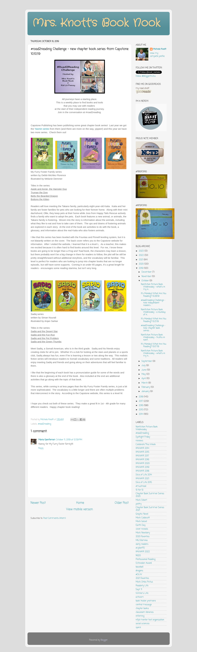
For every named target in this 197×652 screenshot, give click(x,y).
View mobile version (79, 509)
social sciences (142, 623)
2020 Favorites (142, 536)
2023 (141, 251)
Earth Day (140, 525)
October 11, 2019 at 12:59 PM (69, 439)
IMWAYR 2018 (142, 471)
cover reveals (142, 529)
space (138, 627)
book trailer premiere (146, 601)
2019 (141, 268)
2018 (141, 396)
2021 (141, 259)
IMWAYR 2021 (142, 478)
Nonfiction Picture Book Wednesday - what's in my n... (153, 287)
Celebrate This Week (146, 444)
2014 (141, 414)
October (145, 280)
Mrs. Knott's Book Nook (96, 23)
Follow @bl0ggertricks (146, 76)
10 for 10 (139, 490)
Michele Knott (159, 49)
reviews (139, 440)
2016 (141, 405)
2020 (141, 264)
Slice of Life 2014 (144, 475)
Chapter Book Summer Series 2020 (150, 495)
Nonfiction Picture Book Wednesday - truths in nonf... (153, 337)
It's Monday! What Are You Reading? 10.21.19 (153, 320)
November (147, 276)
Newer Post (38, 503)
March (145, 383)
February (146, 387)
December (147, 272)
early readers (142, 544)
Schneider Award (144, 563)
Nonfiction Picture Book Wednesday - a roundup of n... (153, 312)
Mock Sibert (141, 500)
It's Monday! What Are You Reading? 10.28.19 (153, 295)
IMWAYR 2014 (142, 448)
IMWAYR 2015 (142, 452)
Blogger (104, 640)
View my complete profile (157, 55)
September (147, 361)
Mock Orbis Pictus (144, 582)
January (146, 391)
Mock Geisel (141, 521)
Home (80, 503)
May (144, 374)
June (144, 370)
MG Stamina (142, 540)
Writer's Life (142, 593)
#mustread (141, 486)
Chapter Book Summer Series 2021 (150, 509)
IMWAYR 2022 (143, 551)
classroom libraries (145, 612)
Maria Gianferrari (46, 439)
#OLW (139, 574)
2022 (141, 255)
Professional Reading (145, 559)
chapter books (142, 608)
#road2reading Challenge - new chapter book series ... (153, 328)
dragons (139, 570)
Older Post (122, 503)
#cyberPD (140, 548)
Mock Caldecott (143, 517)
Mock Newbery (143, 532)
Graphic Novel (142, 514)
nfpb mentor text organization (150, 620)
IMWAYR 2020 (143, 463)
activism (140, 597)
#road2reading (44, 424)
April (144, 378)
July (144, 365)
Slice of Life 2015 (144, 482)
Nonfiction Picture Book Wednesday (147, 428)
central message (144, 604)
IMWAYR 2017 (142, 456)
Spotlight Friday (143, 437)
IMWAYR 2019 (142, 467)
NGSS (138, 555)
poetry (139, 504)
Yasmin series (42, 129)
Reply (40, 448)
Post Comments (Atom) (54, 518)
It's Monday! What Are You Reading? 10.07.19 (153, 345)
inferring (140, 616)
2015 (141, 409)
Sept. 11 (139, 589)
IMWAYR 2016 (142, 459)
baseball (139, 567)
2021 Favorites (142, 578)
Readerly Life (142, 585)
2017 (141, 401)
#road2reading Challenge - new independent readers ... (153, 303)
